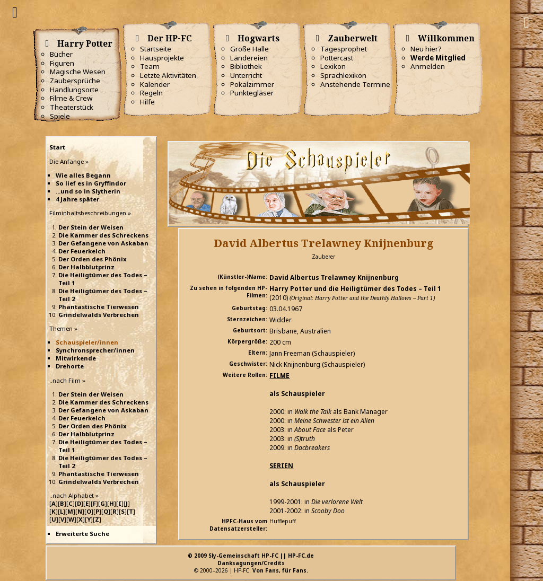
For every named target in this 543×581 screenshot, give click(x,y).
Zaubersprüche (75, 80)
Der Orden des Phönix (92, 259)
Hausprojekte (162, 58)
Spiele (60, 116)
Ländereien (249, 58)
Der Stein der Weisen (91, 227)
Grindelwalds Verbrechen (98, 315)
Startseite (155, 49)
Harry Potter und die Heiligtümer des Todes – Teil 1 (355, 288)
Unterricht (246, 75)
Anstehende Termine (355, 84)
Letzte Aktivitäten (168, 75)
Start (57, 147)
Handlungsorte (74, 89)
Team (150, 66)
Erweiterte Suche (82, 534)
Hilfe (147, 102)
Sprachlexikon (343, 75)
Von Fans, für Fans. (280, 570)
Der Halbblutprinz (86, 267)
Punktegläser (252, 93)
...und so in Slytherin (88, 191)
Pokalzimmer (252, 84)
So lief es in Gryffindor (91, 183)
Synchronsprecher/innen (95, 350)
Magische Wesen (78, 71)
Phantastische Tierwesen (98, 307)
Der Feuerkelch (82, 251)
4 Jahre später (77, 199)
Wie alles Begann (83, 175)
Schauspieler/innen (87, 342)
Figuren (62, 63)
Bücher (61, 54)
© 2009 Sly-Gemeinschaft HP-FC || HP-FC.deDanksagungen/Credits (251, 559)
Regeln (151, 93)
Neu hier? (426, 49)
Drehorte (70, 366)
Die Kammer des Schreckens (103, 235)
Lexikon (333, 66)
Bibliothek (246, 66)
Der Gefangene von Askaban (103, 243)
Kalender (155, 84)
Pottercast (336, 58)
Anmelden (427, 66)
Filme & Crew (71, 98)
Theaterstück (71, 107)
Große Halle (249, 49)
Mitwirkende (76, 358)
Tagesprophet (343, 49)
